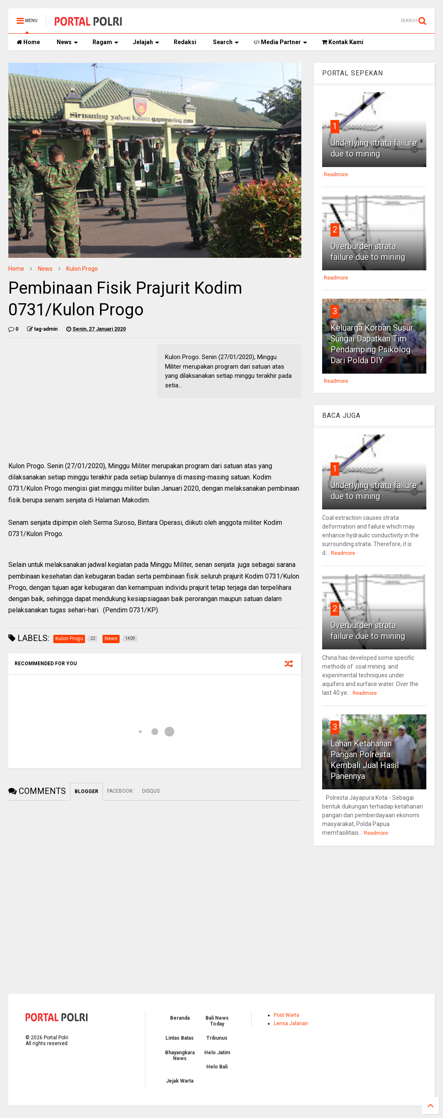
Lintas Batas (179, 1038)
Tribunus (217, 1038)
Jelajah (146, 42)
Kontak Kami (342, 42)
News (67, 42)
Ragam (105, 42)
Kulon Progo (82, 268)
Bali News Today (217, 1021)
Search (226, 42)
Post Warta (286, 1015)
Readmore (336, 174)
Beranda (180, 1018)
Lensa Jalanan (291, 1023)
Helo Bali (217, 1067)
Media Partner (280, 42)
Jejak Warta (179, 1081)
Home (28, 42)
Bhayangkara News (180, 1055)
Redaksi (185, 42)
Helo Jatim (217, 1053)
